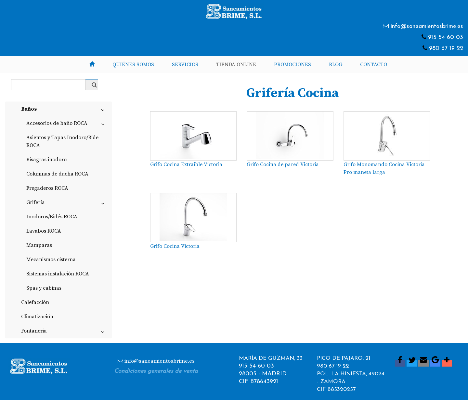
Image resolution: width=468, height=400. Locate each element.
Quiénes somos (133, 64)
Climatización (37, 316)
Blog (335, 64)
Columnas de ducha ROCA (57, 174)
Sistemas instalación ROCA (57, 274)
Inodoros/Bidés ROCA (51, 216)
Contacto (373, 64)
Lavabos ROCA (43, 231)
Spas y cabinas (43, 288)
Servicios (185, 64)
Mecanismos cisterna (51, 259)
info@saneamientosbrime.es (427, 26)
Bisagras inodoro (46, 159)
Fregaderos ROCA (47, 188)
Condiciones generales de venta (156, 371)
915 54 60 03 (445, 37)
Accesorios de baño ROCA (66, 124)
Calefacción (35, 302)
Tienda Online (236, 64)
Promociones (292, 64)
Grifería (66, 204)
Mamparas (39, 245)
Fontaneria (64, 332)
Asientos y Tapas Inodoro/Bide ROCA (62, 141)
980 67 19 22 (446, 48)
